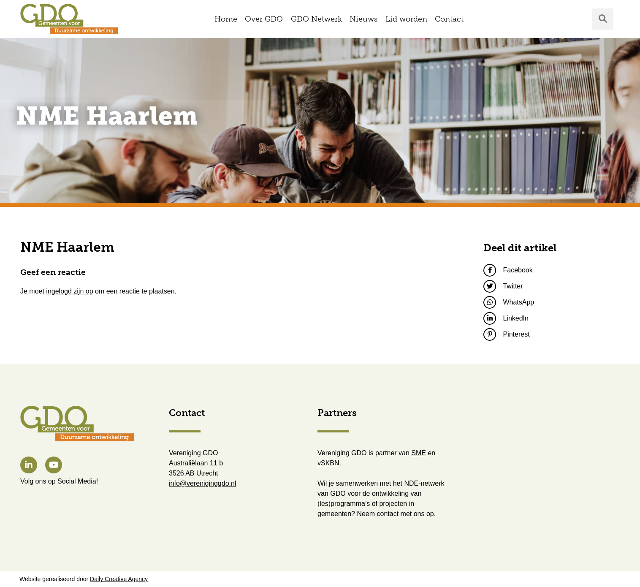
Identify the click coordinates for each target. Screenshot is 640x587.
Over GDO (264, 19)
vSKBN (328, 463)
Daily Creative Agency (119, 579)
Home (225, 19)
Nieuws (363, 19)
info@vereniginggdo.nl (202, 483)
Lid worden (406, 19)
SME (418, 453)
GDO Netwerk (316, 19)
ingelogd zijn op (69, 291)
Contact (449, 19)
